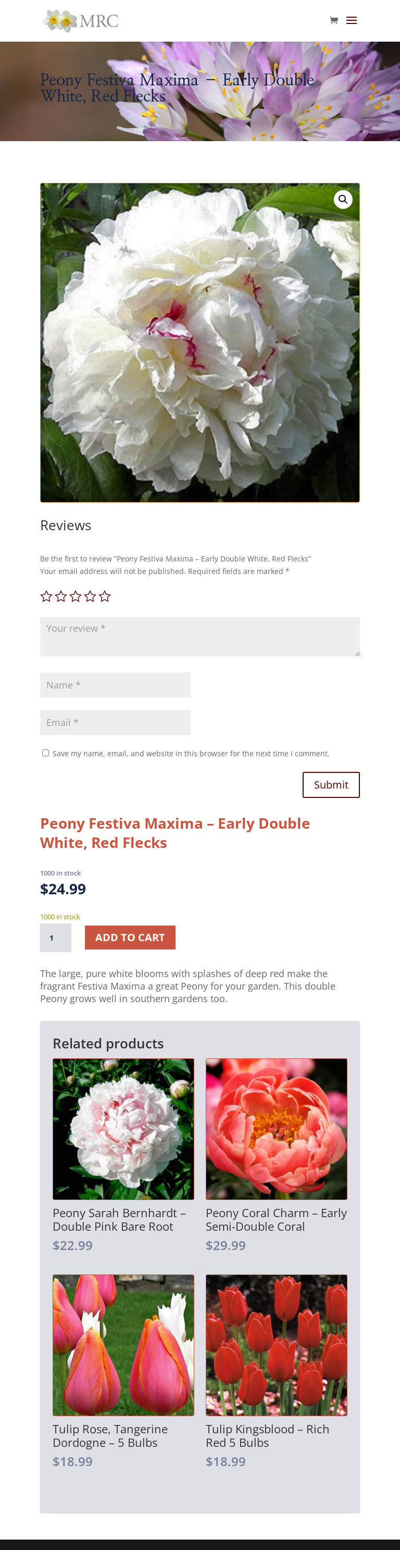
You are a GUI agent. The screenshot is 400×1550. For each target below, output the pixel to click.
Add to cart (130, 937)
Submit (331, 785)
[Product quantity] (55, 938)
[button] (343, 199)
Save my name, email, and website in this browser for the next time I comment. (191, 753)
